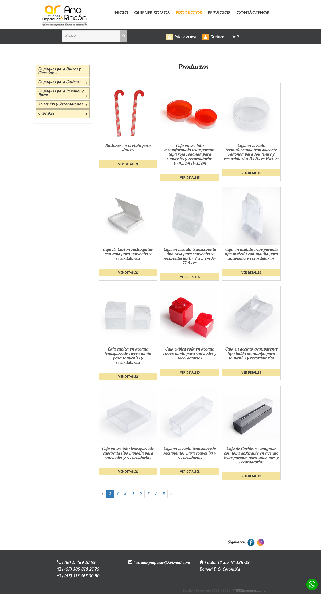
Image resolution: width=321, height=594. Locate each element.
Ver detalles (128, 164)
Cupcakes (62, 114)
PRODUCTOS (189, 12)
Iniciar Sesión (185, 36)
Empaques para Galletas (62, 82)
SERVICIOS (219, 12)
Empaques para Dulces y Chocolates (62, 71)
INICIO (120, 12)
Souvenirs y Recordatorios (62, 105)
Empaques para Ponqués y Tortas (62, 93)
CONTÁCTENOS (253, 12)
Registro (217, 36)
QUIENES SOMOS (152, 12)
